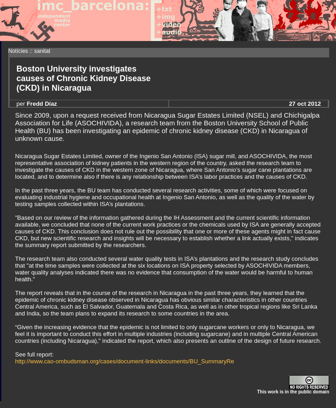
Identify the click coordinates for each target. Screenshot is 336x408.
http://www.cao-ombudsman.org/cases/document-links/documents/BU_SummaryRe (124, 361)
